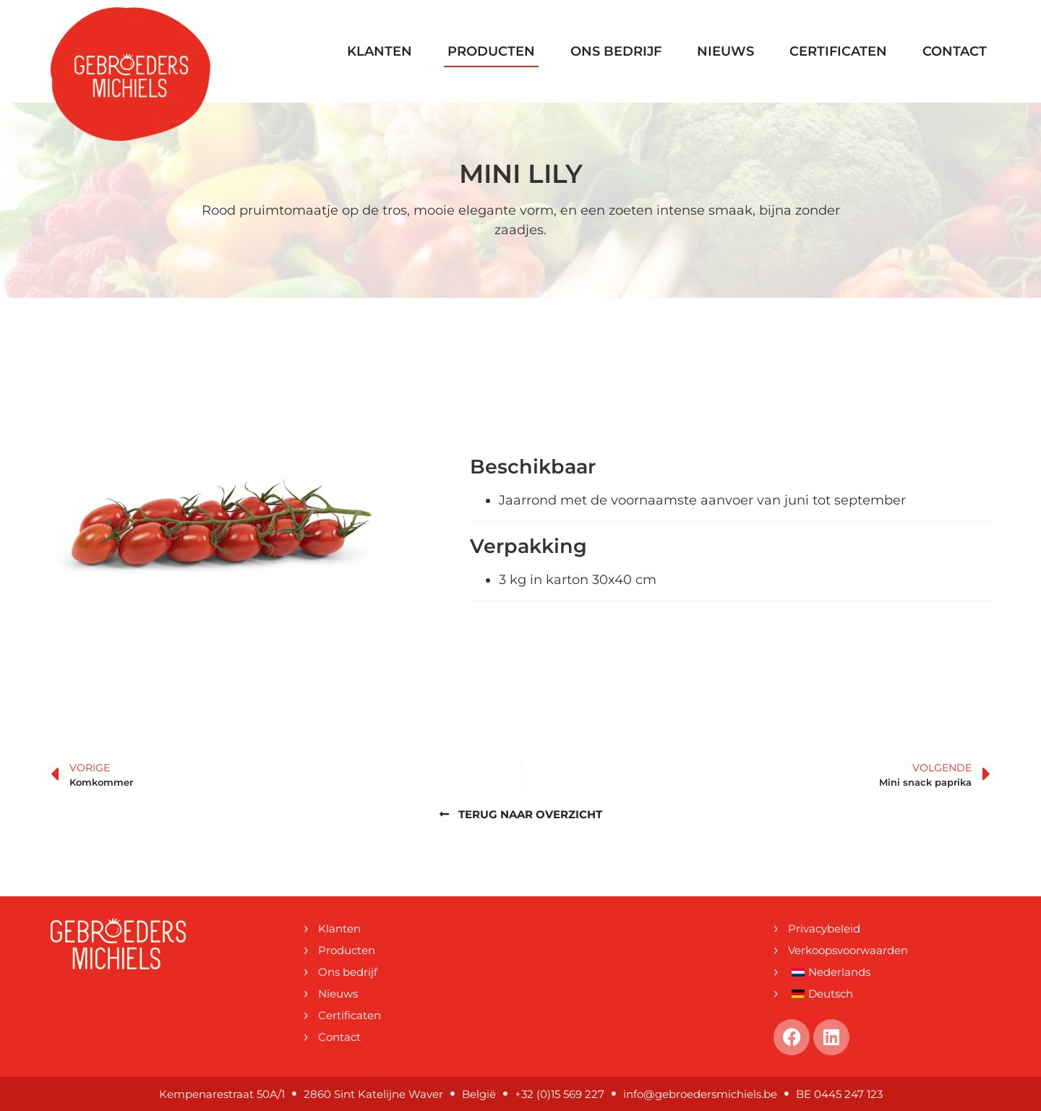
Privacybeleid (824, 928)
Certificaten (838, 51)
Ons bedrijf (615, 51)
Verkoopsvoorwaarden (848, 950)
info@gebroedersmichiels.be (700, 1094)
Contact (954, 51)
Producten (491, 51)
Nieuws (725, 51)
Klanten (379, 51)
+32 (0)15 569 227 (559, 1094)
